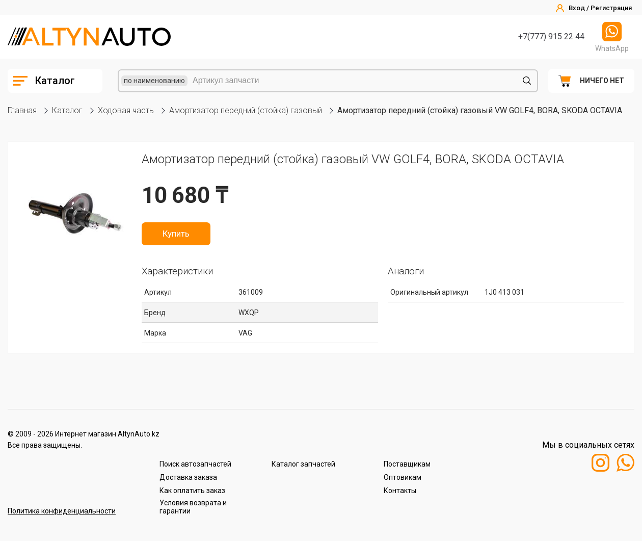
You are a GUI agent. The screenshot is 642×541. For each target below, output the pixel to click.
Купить (176, 233)
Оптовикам (402, 477)
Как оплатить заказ (192, 490)
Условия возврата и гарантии (193, 507)
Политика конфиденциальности (62, 511)
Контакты (400, 490)
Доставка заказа (188, 477)
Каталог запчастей (303, 464)
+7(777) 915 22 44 (551, 36)
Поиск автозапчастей (195, 464)
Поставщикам (407, 464)
